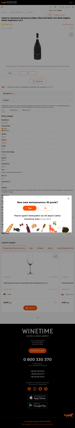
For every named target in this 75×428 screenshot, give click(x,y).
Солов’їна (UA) (31, 219)
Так (30, 208)
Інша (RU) (46, 219)
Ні (45, 208)
